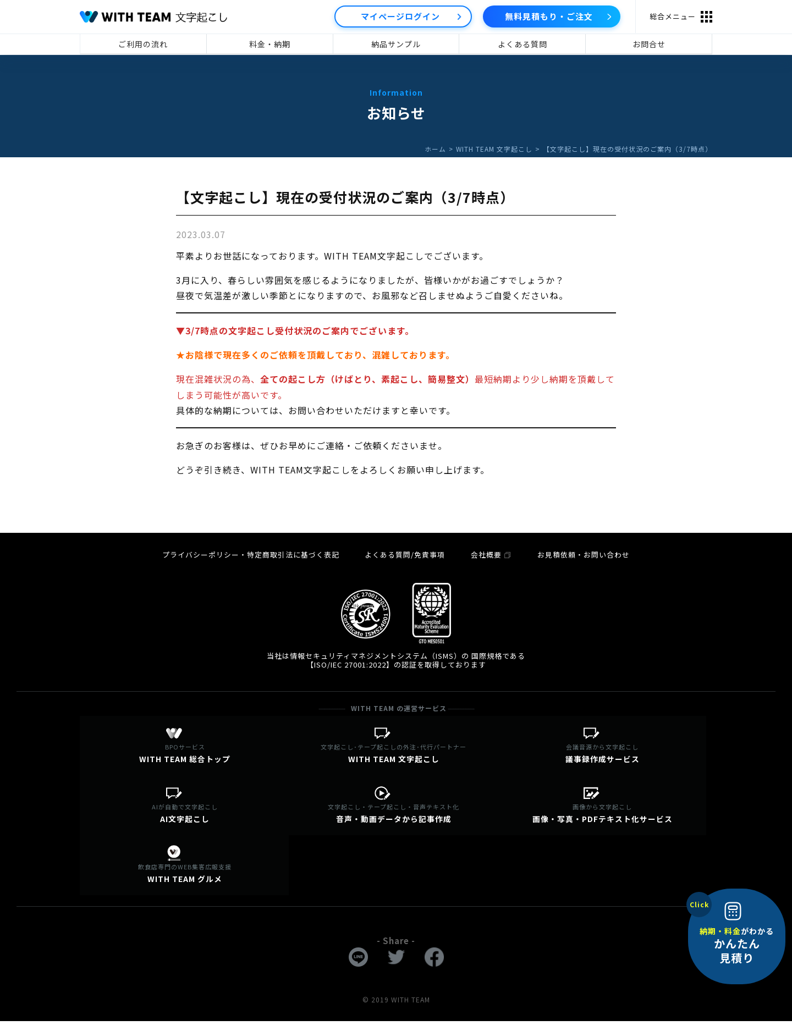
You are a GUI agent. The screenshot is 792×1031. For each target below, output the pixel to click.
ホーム (434, 148)
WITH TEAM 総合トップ (184, 755)
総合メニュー (673, 16)
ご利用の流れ (143, 43)
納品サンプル (396, 43)
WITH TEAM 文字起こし (493, 148)
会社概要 (491, 554)
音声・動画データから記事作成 (393, 818)
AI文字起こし (184, 818)
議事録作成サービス (601, 755)
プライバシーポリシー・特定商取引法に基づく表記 (253, 554)
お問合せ (649, 43)
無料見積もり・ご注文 (549, 16)
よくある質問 (522, 43)
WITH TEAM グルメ (184, 881)
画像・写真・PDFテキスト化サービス (601, 818)
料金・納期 (269, 43)
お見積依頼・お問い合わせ (582, 554)
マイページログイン (400, 16)
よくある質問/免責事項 (406, 554)
